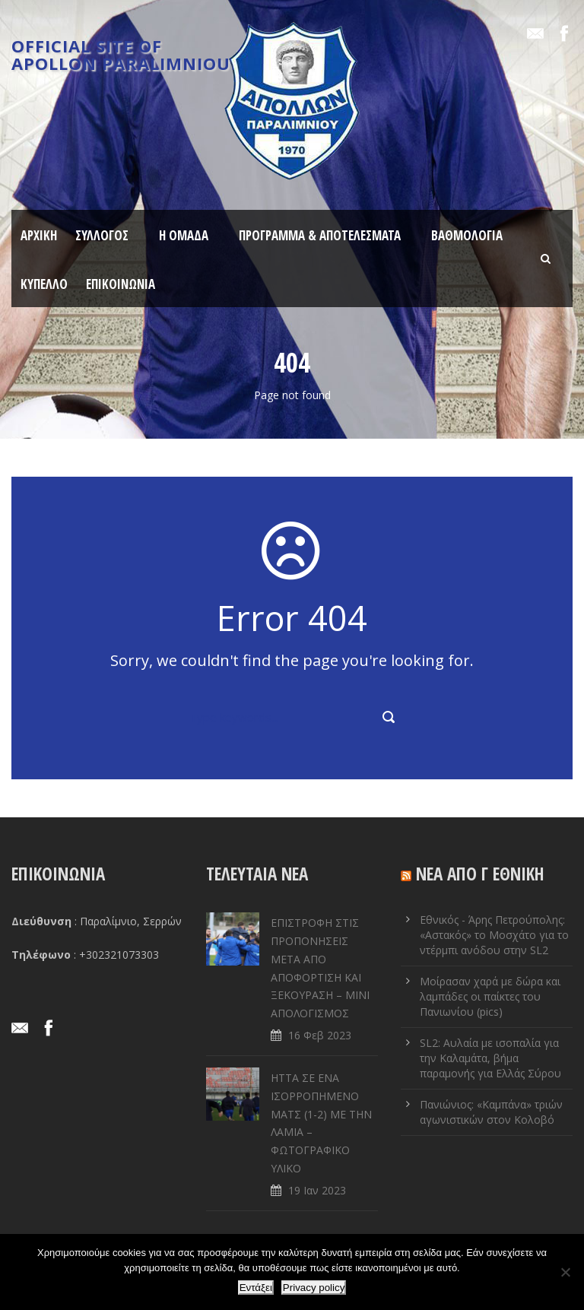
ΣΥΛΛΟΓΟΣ (102, 235)
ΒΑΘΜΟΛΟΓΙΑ (467, 235)
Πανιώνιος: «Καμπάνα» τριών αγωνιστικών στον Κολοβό (491, 1112)
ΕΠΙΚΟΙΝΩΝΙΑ (120, 284)
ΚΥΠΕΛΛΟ (44, 284)
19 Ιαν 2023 (317, 1190)
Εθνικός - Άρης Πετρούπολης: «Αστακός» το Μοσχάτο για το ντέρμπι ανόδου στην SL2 (494, 934)
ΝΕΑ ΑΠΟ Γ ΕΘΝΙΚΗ (480, 873)
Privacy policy (313, 1287)
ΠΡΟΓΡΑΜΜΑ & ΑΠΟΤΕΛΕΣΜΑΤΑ (320, 235)
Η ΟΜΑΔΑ (183, 235)
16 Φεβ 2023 (319, 1035)
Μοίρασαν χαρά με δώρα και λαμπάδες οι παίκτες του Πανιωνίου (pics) (490, 996)
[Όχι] (565, 1272)
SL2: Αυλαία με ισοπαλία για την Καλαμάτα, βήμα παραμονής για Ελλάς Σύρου (490, 1058)
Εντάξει (256, 1287)
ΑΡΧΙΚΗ (39, 235)
